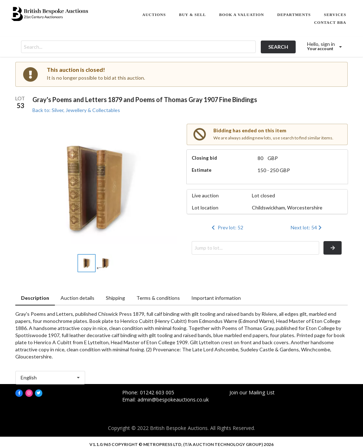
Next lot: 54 (307, 227)
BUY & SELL (192, 14)
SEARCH (278, 47)
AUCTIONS (154, 14)
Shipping (115, 298)
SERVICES (335, 14)
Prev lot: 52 (227, 227)
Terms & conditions (158, 298)
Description (35, 298)
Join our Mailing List (252, 392)
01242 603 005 (157, 392)
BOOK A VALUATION (241, 14)
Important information (216, 298)
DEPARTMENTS (294, 14)
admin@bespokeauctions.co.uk (173, 399)
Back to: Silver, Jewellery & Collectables (76, 110)
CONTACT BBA (330, 22)
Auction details (77, 298)
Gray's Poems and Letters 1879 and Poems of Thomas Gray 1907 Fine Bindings (144, 99)
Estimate (202, 170)
